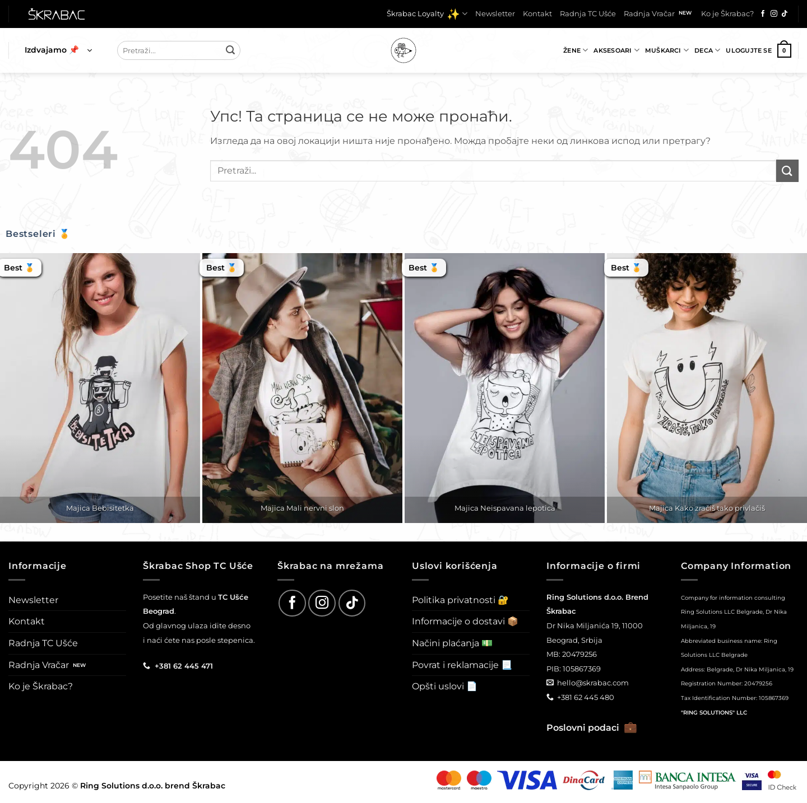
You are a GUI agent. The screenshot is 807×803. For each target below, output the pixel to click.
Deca (707, 50)
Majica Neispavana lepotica (504, 507)
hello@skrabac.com (593, 682)
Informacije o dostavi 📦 (465, 621)
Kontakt (537, 14)
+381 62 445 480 (585, 697)
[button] (58, 50)
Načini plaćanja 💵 (452, 643)
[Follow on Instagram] (774, 14)
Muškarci (667, 50)
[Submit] (230, 50)
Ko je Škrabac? (727, 14)
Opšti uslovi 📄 (444, 686)
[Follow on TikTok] (784, 14)
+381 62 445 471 (184, 665)
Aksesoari (616, 50)
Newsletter (495, 14)
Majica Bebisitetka (100, 507)
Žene (575, 50)
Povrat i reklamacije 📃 (462, 665)
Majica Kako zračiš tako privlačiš (707, 507)
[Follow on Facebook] (762, 14)
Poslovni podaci (591, 727)
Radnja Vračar (649, 14)
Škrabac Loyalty (427, 14)
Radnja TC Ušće (588, 14)
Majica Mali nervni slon (302, 507)
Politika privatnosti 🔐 (460, 600)
